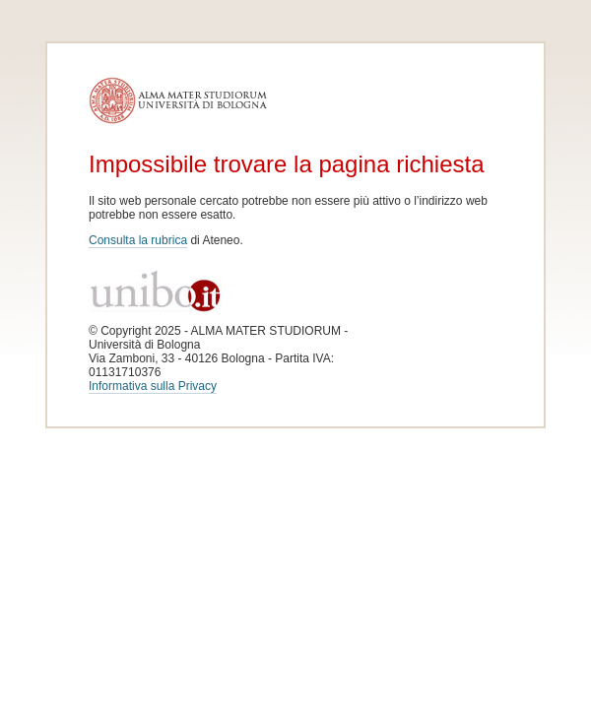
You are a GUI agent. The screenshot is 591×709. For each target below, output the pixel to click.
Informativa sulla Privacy (153, 386)
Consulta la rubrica (138, 240)
